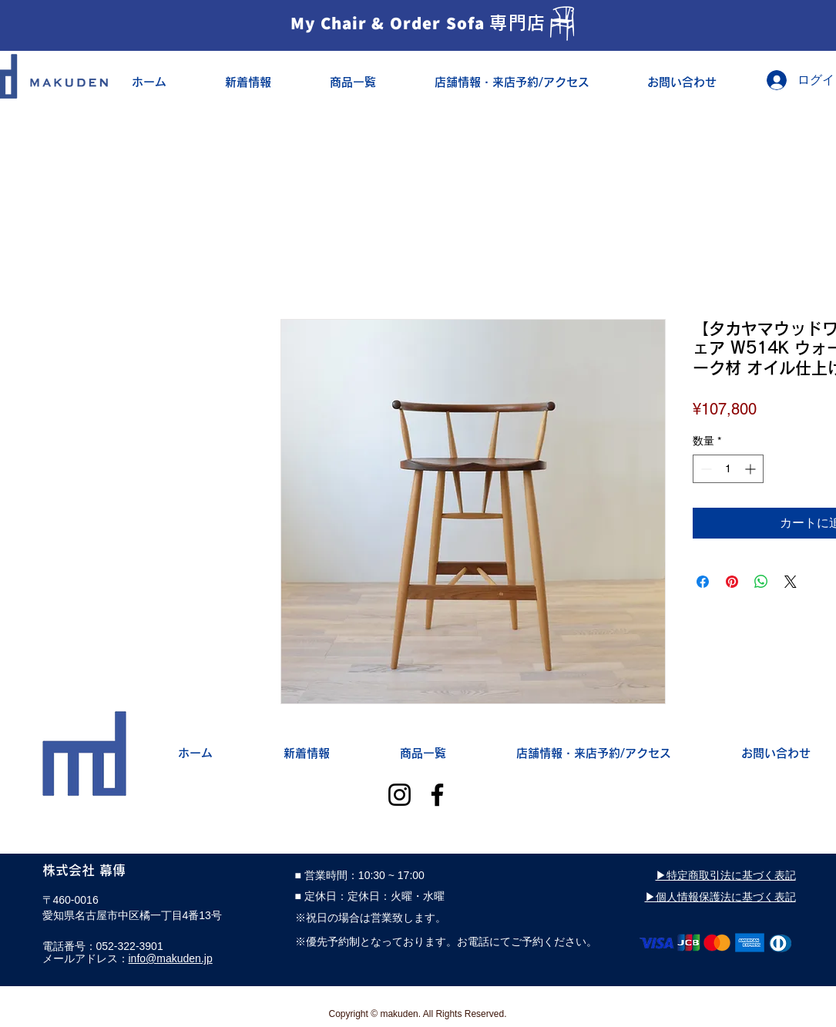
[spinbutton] (728, 468)
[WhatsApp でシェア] (761, 581)
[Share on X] (790, 581)
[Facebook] (437, 795)
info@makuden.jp (171, 958)
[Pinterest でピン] (732, 581)
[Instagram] (399, 795)
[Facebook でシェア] (702, 581)
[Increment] (751, 468)
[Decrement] (704, 468)
